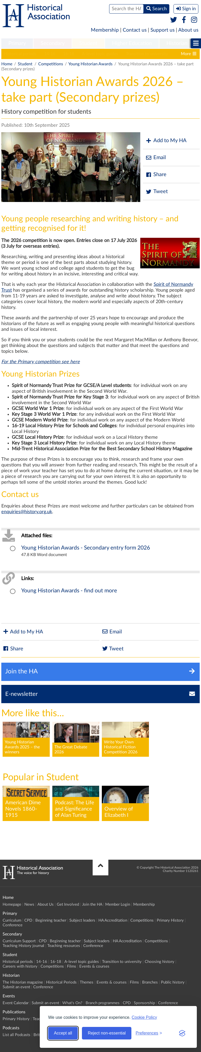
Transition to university (147, 54)
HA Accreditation (112, 920)
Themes (86, 982)
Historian (176, 43)
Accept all (63, 1033)
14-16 (49, 54)
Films (71, 966)
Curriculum (12, 920)
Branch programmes (103, 1003)
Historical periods (20, 54)
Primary (17, 43)
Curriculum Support (19, 941)
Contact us (135, 30)
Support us (162, 30)
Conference (13, 925)
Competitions (50, 64)
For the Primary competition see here (40, 362)
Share (156, 174)
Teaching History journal (23, 946)
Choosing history (159, 962)
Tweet (157, 191)
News (29, 904)
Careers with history (20, 966)
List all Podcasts (16, 1035)
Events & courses (94, 966)
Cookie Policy (144, 1017)
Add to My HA (166, 140)
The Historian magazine (23, 982)
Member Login (117, 904)
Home (6, 64)
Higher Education (132, 43)
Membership (105, 30)
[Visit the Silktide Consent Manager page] (182, 1033)
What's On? (72, 1003)
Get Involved (68, 904)
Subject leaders (82, 920)
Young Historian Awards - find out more (69, 590)
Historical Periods (61, 982)
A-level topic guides (100, 54)
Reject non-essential (107, 1033)
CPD (28, 920)
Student (88, 43)
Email (156, 157)
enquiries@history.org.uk (26, 512)
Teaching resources (63, 946)
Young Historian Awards (90, 64)
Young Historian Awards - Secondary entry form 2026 (85, 548)
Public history (173, 982)
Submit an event (16, 987)
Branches (150, 982)
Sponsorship (144, 1003)
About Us (45, 904)
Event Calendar (16, 1003)
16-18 (68, 54)
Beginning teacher (50, 920)
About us (188, 30)
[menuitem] (17, 43)
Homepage (12, 904)
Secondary (53, 43)
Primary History (170, 920)
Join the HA (92, 904)
